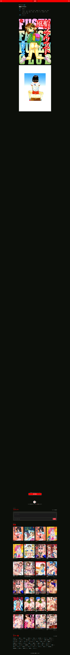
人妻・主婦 (16, 639)
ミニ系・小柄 (30, 10)
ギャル (30, 646)
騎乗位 (50, 641)
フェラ (27, 10)
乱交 (15, 646)
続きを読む (35, 494)
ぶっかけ (23, 10)
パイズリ (49, 643)
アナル (26, 643)
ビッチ (35, 648)
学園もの (30, 11)
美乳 (30, 643)
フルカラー (22, 639)
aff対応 (16, 638)
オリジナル (35, 639)
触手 (25, 13)
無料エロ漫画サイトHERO (36, 653)
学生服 (33, 11)
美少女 (47, 11)
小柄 (35, 11)
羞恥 (23, 13)
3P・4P (26, 641)
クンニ (19, 646)
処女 (45, 10)
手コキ (40, 11)
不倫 (20, 648)
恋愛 (39, 643)
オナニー (35, 646)
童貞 (31, 648)
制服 (37, 641)
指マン (45, 646)
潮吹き (35, 643)
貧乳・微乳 (28, 639)
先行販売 (42, 10)
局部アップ (25, 648)
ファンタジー (32, 641)
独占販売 (43, 11)
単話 (20, 638)
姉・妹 (21, 643)
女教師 (27, 11)
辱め (27, 13)
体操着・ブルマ (38, 10)
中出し (34, 10)
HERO (35, 1)
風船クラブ (23, 8)
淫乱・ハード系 (44, 641)
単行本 (48, 10)
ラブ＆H (41, 639)
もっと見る (55, 636)
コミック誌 (16, 641)
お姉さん (25, 646)
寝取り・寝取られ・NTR (49, 639)
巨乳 (37, 11)
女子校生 (23, 11)
